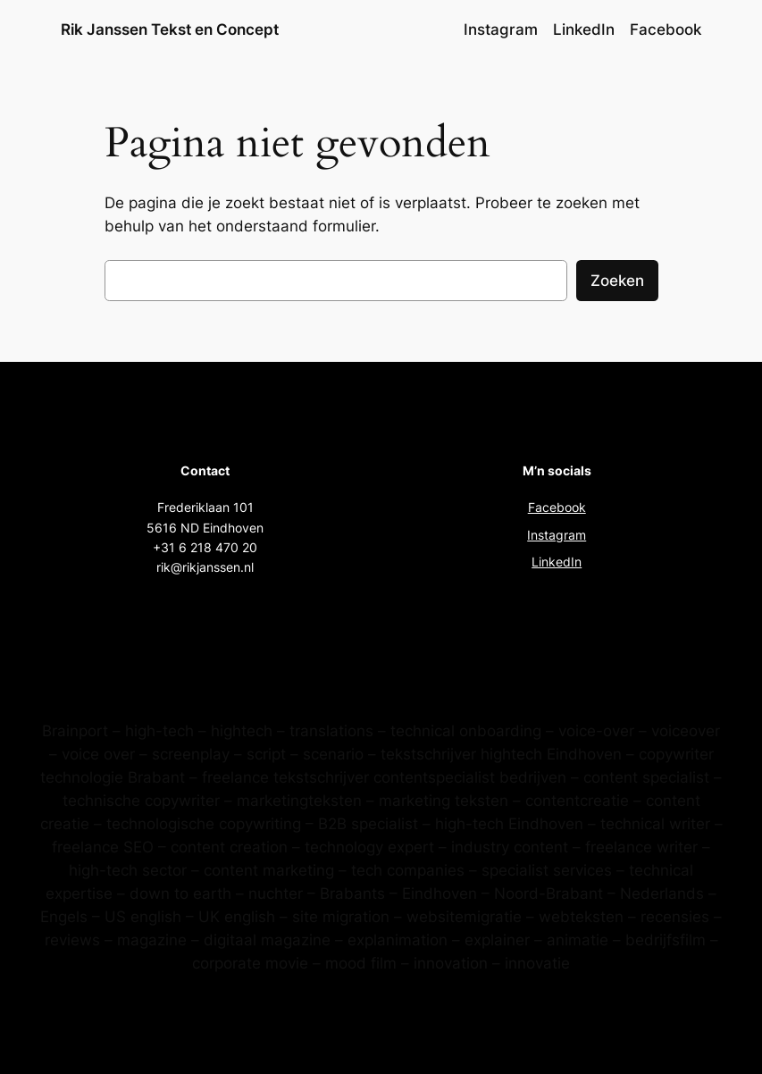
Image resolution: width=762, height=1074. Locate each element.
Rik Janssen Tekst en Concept (170, 29)
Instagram (556, 534)
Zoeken (617, 280)
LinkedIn (557, 561)
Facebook (557, 507)
